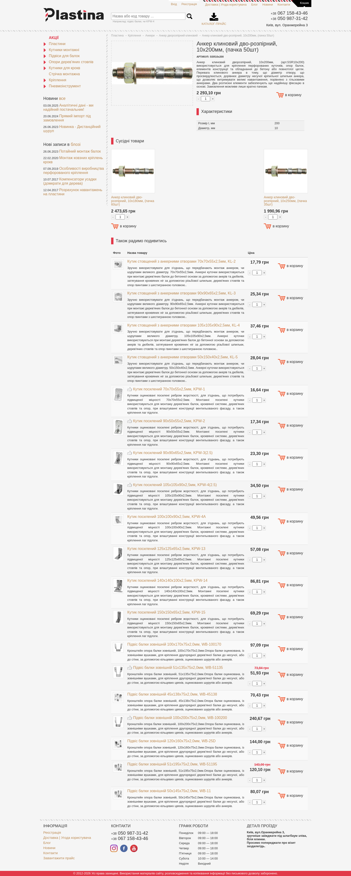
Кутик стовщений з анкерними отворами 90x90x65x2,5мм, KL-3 (181, 293)
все (62, 98)
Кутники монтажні (61, 50)
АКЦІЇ (54, 38)
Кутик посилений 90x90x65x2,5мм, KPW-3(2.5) (173, 453)
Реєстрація (189, 4)
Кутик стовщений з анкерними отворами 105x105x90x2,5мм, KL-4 (183, 325)
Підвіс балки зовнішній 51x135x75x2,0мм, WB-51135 (178, 668)
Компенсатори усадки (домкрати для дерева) (70, 181)
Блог (254, 4)
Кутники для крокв (61, 68)
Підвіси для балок (61, 56)
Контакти (283, 4)
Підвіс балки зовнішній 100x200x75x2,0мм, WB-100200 (180, 718)
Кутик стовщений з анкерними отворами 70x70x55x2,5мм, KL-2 (181, 261)
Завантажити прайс (59, 858)
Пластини (54, 44)
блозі (76, 144)
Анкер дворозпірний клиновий (178, 35)
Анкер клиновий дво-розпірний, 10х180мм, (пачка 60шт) (132, 200)
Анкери (150, 35)
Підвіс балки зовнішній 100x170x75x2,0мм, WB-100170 (174, 644)
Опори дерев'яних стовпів (68, 62)
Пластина (117, 35)
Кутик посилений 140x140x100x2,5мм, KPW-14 (167, 580)
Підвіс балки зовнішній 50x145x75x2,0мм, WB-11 (169, 791)
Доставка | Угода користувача (226, 4)
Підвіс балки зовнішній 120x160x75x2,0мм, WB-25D (171, 741)
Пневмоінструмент (62, 86)
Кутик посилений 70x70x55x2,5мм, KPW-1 (169, 389)
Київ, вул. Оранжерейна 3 (287, 25)
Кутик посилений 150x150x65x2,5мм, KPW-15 (166, 612)
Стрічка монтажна (64, 74)
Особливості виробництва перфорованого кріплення (73, 171)
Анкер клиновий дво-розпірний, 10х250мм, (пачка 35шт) (285, 200)
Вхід (174, 4)
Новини (267, 4)
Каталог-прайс (214, 17)
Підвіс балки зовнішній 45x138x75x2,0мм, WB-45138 (172, 694)
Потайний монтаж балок (80, 151)
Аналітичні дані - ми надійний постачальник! (68, 107)
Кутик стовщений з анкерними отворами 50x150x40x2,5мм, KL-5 (182, 357)
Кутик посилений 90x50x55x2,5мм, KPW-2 (169, 421)
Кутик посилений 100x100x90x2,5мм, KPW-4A (166, 517)
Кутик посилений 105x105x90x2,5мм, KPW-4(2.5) (175, 485)
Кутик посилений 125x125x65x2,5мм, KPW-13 (166, 549)
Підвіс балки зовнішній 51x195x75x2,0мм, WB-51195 (172, 764)
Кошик (304, 3)
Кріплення (54, 80)
